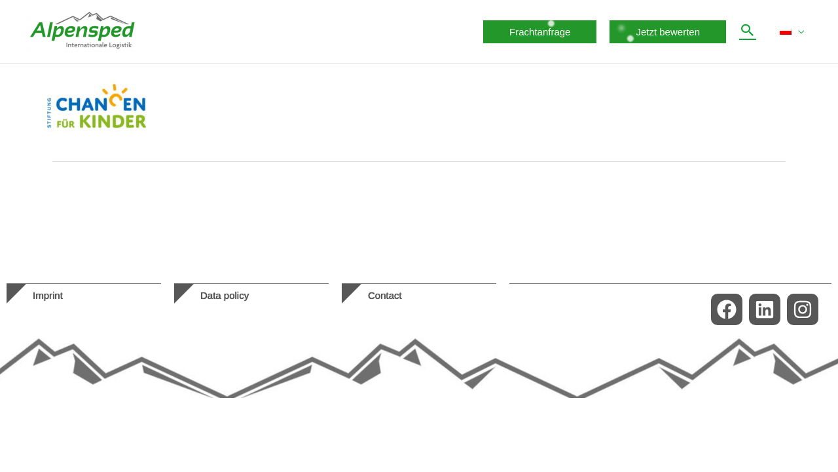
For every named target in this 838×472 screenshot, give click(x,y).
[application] (798, 31)
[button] (539, 31)
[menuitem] (792, 31)
